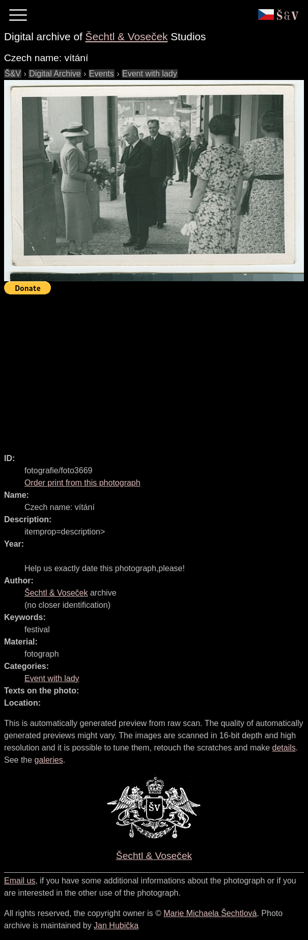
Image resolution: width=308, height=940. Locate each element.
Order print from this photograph (82, 482)
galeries (49, 760)
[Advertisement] (156, 369)
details (284, 747)
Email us (19, 880)
